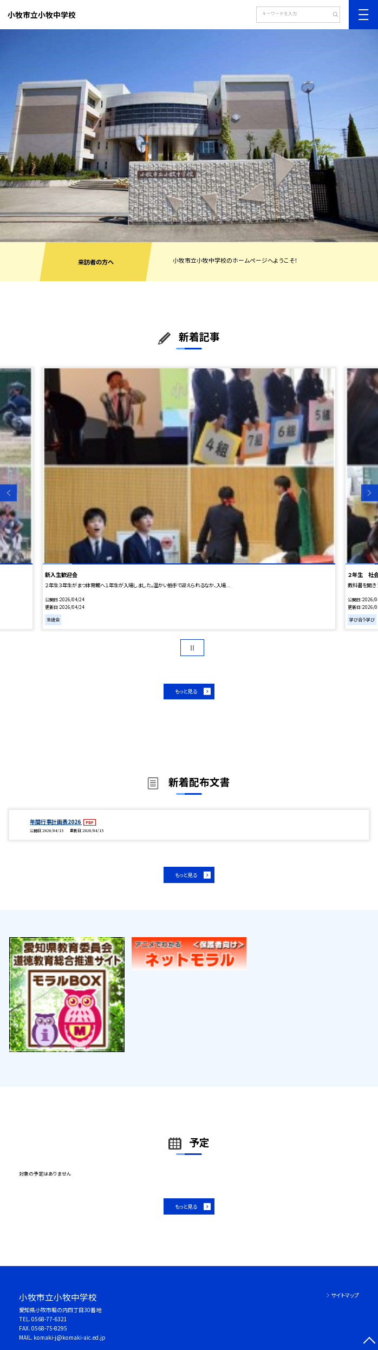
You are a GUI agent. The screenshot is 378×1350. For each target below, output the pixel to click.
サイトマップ (345, 1295)
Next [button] (369, 492)
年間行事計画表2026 (56, 821)
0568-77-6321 (49, 1319)
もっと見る (186, 691)
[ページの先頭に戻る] (369, 1341)
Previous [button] (8, 492)
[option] (189, 135)
